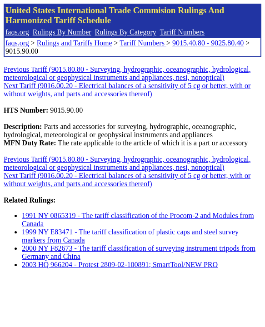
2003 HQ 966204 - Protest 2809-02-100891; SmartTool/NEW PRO (120, 264)
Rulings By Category (125, 32)
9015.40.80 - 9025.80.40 (208, 43)
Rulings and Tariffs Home (74, 43)
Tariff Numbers (182, 32)
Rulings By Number (62, 32)
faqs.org (17, 32)
